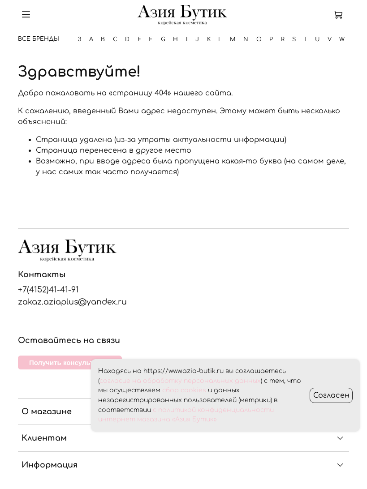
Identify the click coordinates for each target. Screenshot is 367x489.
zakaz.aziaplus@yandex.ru (72, 301)
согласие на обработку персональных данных (180, 380)
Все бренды (38, 39)
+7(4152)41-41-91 (48, 289)
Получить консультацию (70, 362)
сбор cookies (184, 390)
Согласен (331, 395)
